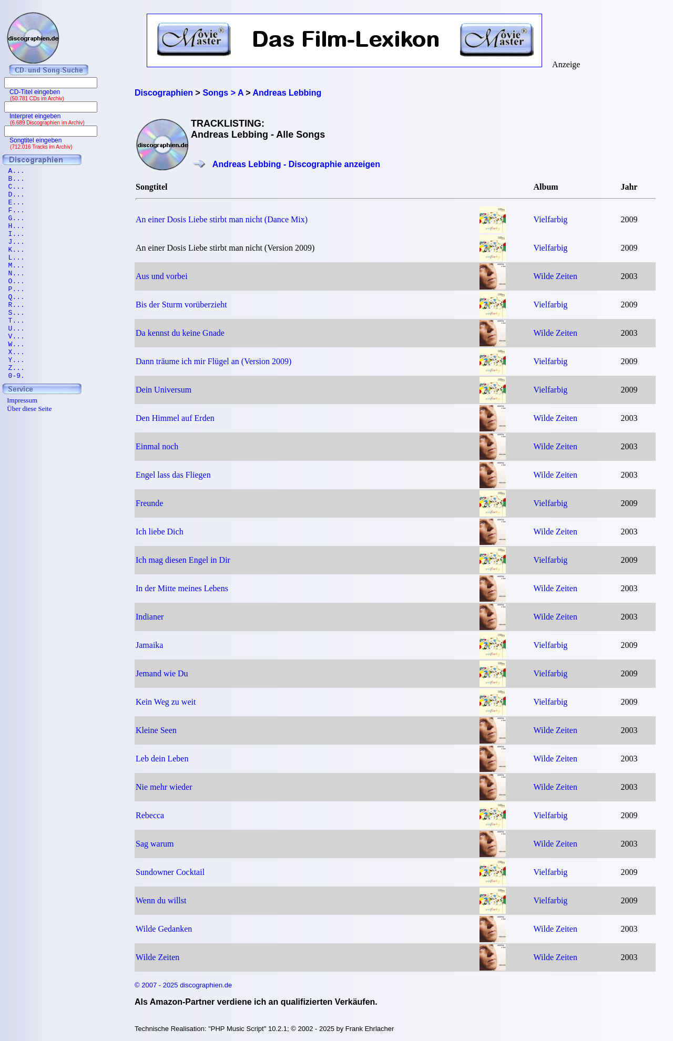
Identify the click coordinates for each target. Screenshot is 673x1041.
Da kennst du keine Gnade (180, 332)
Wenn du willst (161, 900)
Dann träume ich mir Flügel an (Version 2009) (213, 361)
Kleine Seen (156, 730)
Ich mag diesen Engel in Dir (183, 559)
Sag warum (155, 843)
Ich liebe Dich (159, 531)
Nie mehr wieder (164, 786)
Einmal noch (157, 446)
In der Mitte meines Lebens (182, 588)
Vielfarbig (551, 219)
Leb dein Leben (162, 758)
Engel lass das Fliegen (173, 474)
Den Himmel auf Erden (175, 418)
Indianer (150, 616)
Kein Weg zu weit (166, 701)
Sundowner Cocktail (170, 872)
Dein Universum (163, 389)
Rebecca (150, 815)
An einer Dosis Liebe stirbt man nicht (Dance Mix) (222, 219)
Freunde (149, 503)
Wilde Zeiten (555, 276)
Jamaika (149, 645)
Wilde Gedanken (164, 928)
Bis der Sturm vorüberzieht (181, 304)
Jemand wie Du (162, 673)
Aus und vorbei (162, 276)
